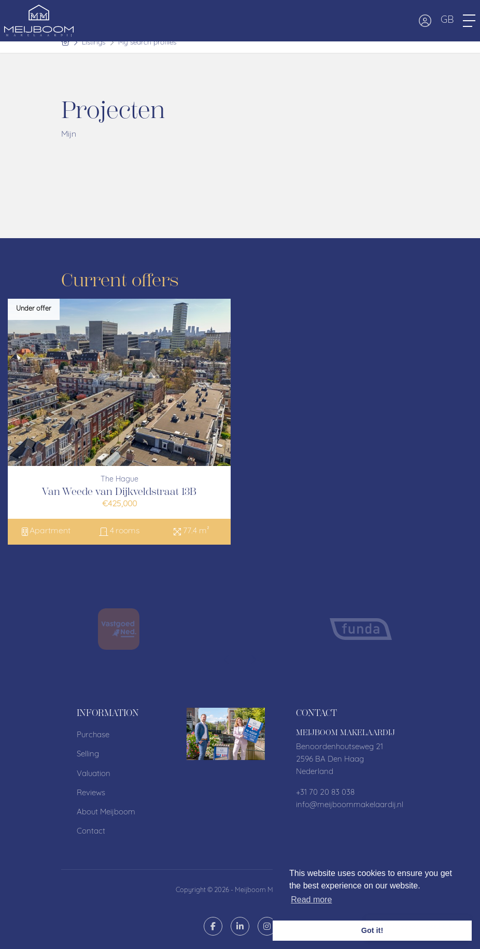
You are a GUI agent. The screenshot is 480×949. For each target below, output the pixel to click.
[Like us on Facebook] (213, 926)
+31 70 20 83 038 (325, 793)
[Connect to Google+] (267, 926)
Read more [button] (311, 899)
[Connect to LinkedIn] (240, 926)
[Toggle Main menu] (469, 20)
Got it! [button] (372, 930)
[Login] (425, 20)
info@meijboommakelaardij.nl (349, 805)
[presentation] (227, 660)
